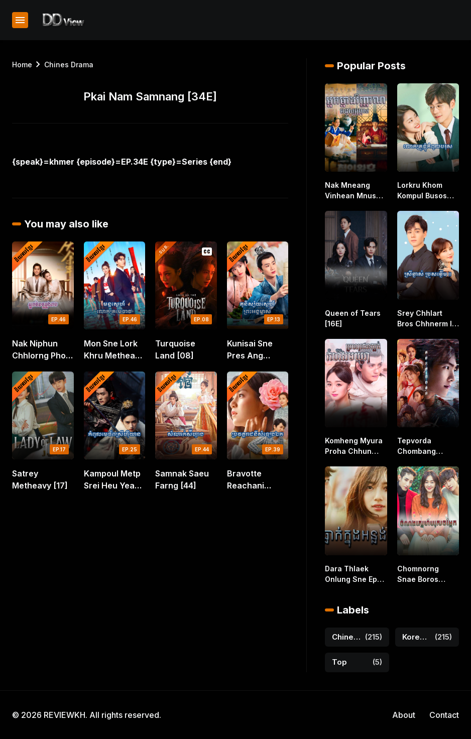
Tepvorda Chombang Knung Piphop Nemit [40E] (422, 446)
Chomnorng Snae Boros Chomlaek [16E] (424, 574)
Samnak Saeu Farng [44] (182, 479)
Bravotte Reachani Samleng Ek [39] (249, 479)
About (403, 715)
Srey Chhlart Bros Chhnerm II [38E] (425, 319)
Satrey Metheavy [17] (40, 479)
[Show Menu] (20, 20)
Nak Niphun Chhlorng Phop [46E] (41, 349)
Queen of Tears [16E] (353, 318)
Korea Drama (416, 637)
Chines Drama (68, 64)
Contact (444, 715)
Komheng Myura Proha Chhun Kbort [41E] (354, 446)
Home (22, 64)
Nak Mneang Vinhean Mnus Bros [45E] (350, 191)
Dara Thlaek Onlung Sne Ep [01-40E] (351, 574)
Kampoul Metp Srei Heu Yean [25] (112, 479)
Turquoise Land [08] (175, 349)
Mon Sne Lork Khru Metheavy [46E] (114, 349)
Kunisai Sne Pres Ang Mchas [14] (250, 349)
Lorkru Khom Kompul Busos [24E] (422, 191)
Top (339, 662)
